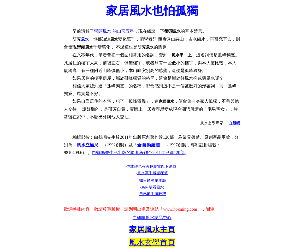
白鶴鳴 (234, 123)
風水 (85, 39)
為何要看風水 (152, 187)
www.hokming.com (180, 209)
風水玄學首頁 (152, 242)
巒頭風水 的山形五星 (114, 31)
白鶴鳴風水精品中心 (152, 217)
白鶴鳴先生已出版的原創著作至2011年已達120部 (138, 152)
